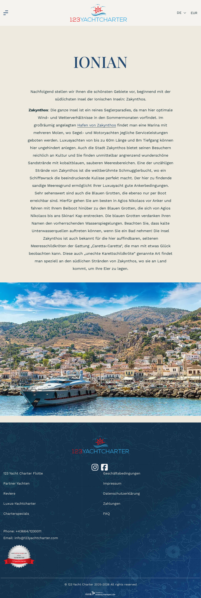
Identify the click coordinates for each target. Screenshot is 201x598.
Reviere (9, 493)
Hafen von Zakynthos (96, 125)
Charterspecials (16, 514)
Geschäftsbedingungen (121, 473)
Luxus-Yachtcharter (19, 504)
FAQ (106, 514)
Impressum (112, 483)
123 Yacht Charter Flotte (23, 473)
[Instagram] (95, 467)
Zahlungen (111, 504)
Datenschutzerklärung (121, 493)
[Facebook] (104, 467)
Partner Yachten (16, 483)
